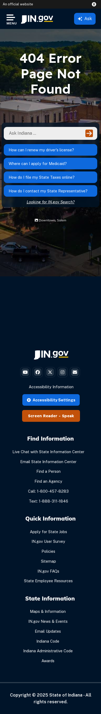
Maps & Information (48, 611)
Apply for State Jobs (48, 531)
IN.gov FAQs (48, 571)
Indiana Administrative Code (48, 651)
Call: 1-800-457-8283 (48, 491)
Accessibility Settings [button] (51, 400)
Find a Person (48, 471)
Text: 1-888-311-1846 (48, 501)
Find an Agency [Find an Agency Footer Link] (48, 481)
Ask (85, 18)
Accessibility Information (51, 387)
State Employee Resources (48, 580)
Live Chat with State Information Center (48, 451)
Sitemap (48, 561)
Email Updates (48, 631)
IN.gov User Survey (48, 541)
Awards (47, 660)
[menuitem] (37, 19)
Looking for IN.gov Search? (51, 202)
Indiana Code (47, 641)
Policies (48, 551)
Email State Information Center (48, 461)
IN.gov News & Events (48, 621)
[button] (95, 4)
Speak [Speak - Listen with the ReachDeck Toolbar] (68, 415)
